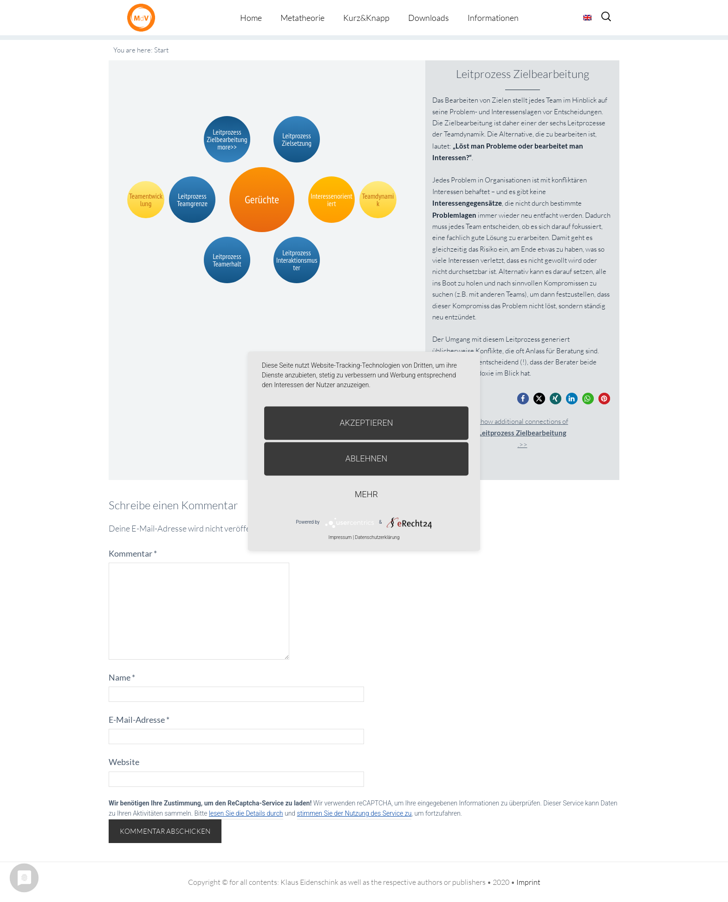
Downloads (428, 18)
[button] (523, 398)
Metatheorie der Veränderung (143, 17)
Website (124, 762)
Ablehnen (366, 458)
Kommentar (133, 553)
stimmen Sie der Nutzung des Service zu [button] (354, 813)
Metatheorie (302, 18)
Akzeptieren (366, 423)
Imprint (528, 882)
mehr (366, 494)
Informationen (493, 18)
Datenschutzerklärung (377, 537)
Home (251, 18)
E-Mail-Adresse (139, 719)
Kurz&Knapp (366, 18)
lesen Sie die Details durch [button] (246, 813)
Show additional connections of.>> (522, 433)
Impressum (339, 537)
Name (122, 677)
